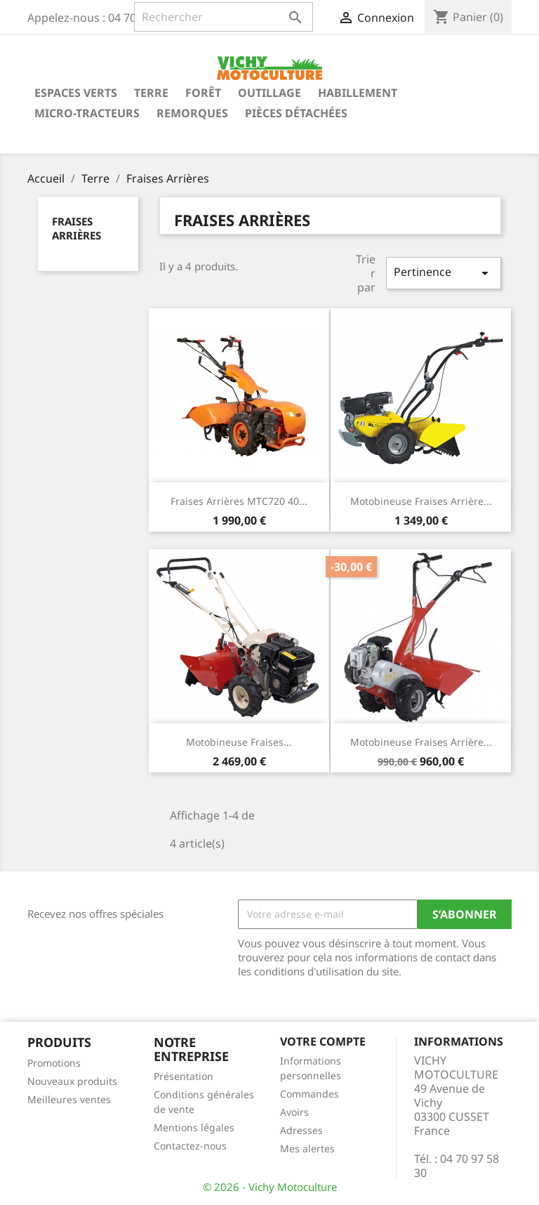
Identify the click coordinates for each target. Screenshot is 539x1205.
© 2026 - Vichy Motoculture (270, 1187)
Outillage (269, 92)
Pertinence (443, 273)
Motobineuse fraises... (239, 742)
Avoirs (294, 1112)
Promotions (54, 1062)
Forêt (203, 92)
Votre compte (323, 1041)
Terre (151, 92)
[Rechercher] (223, 17)
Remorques (192, 113)
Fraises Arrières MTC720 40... (239, 501)
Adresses (301, 1130)
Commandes (309, 1093)
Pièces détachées (296, 113)
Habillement (357, 92)
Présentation (183, 1076)
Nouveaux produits (72, 1081)
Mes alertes (307, 1148)
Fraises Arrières (76, 228)
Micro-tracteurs (87, 113)
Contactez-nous (190, 1145)
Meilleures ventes (69, 1099)
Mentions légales (194, 1127)
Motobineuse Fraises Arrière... (421, 501)
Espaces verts (75, 92)
